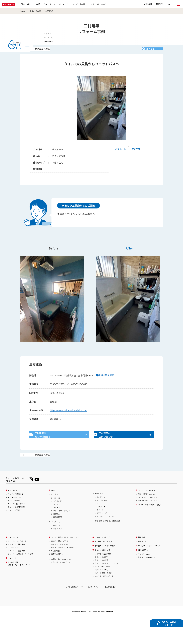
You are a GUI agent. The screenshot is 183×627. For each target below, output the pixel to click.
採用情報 (141, 547)
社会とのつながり (101, 580)
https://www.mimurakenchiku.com (68, 414)
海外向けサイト (144, 560)
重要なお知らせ (57, 564)
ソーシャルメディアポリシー (91, 597)
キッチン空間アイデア (16, 514)
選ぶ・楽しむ (36, 4)
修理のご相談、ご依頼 (59, 551)
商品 (53, 500)
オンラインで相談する (16, 554)
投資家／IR (142, 551)
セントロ (56, 508)
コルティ (56, 517)
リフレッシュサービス (103, 547)
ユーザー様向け (87, 4)
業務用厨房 (57, 527)
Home (22, 11)
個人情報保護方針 (111, 597)
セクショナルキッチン (61, 521)
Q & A (59, 554)
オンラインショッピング (104, 551)
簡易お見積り (147, 504)
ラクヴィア (57, 539)
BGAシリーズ (102, 523)
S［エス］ (101, 513)
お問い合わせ (61, 569)
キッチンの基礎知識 (15, 504)
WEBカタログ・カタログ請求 (149, 515)
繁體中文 (159, 3)
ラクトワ (100, 520)
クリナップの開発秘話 (16, 517)
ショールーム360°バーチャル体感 (20, 564)
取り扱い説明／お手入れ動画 (62, 557)
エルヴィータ (102, 510)
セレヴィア (57, 535)
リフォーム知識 (14, 520)
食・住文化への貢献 (102, 576)
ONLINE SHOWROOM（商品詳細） (108, 531)
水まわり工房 (35, 11)
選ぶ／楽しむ (13, 500)
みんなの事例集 (14, 510)
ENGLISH (148, 3)
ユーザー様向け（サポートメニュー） (65, 547)
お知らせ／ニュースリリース (149, 556)
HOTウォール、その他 (105, 526)
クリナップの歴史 (101, 570)
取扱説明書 (55, 561)
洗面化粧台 (99, 503)
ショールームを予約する (17, 551)
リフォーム (72, 4)
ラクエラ (56, 514)
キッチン (54, 504)
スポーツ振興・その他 (103, 583)
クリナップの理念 (101, 567)
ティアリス (101, 507)
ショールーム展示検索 (16, 561)
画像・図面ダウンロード (147, 510)
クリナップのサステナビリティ (107, 573)
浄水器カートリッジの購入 (105, 556)
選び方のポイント (14, 507)
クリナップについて (106, 4)
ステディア (57, 511)
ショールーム (58, 4)
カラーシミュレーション (147, 507)
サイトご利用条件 (72, 597)
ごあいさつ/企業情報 (103, 564)
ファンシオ (101, 517)
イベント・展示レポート (104, 586)
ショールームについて (16, 557)
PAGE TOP (91, 611)
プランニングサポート (146, 500)
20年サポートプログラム (60, 572)
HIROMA (56, 524)
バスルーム (55, 532)
